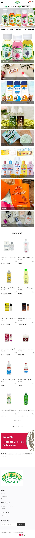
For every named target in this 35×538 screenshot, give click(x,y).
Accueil (3, 494)
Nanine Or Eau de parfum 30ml (9, 318)
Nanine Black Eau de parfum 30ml (26, 318)
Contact (3, 508)
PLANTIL (3, 259)
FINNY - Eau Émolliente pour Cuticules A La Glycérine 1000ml (26, 257)
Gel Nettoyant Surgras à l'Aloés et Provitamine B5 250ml (26, 410)
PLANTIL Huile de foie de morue (9, 410)
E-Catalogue (4, 496)
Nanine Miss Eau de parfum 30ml (9, 349)
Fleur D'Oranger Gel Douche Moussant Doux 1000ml (9, 288)
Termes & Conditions (7, 506)
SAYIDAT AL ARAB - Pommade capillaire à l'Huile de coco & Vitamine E (26, 349)
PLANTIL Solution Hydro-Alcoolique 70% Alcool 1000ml (9, 379)
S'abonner (21, 524)
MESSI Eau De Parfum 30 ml (8, 257)
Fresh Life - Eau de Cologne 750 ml (26, 288)
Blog (2, 499)
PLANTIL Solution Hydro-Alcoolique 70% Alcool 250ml (26, 379)
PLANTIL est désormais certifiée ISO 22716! (16, 454)
